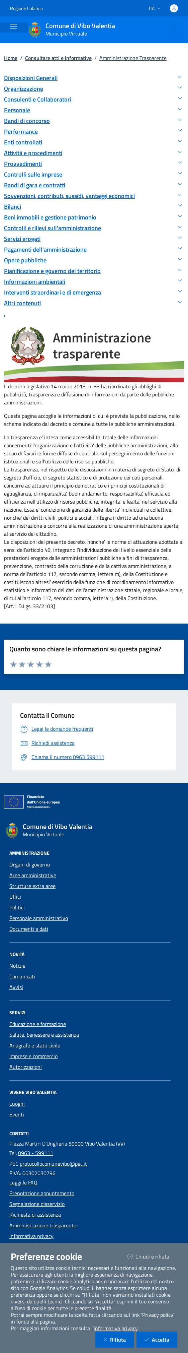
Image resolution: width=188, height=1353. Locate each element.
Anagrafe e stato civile (34, 1045)
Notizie (17, 966)
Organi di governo (29, 864)
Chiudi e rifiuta (152, 1256)
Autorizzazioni (25, 1067)
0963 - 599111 (35, 1153)
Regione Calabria (26, 8)
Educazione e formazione (37, 1024)
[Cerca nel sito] (174, 30)
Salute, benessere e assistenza (44, 1035)
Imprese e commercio (33, 1056)
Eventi (16, 1114)
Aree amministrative (32, 875)
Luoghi (17, 1104)
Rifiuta (118, 1339)
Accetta (161, 1339)
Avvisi (16, 987)
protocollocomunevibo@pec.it (53, 1164)
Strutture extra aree (32, 886)
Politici (17, 907)
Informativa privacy (31, 1236)
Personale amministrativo (38, 918)
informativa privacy (115, 1328)
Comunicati (22, 976)
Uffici (15, 897)
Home (10, 58)
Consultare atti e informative (58, 58)
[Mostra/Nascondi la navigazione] (13, 26)
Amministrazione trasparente (42, 1225)
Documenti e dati (28, 929)
